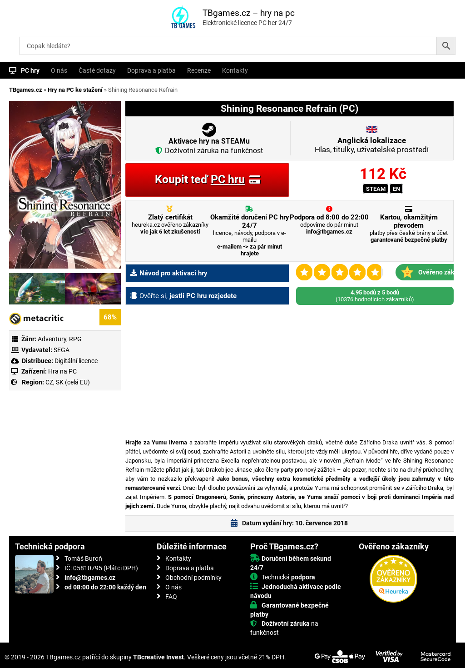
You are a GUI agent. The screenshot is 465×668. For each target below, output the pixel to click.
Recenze (199, 70)
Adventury (52, 339)
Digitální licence (75, 360)
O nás (59, 70)
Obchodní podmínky (193, 577)
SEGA (61, 350)
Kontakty (235, 70)
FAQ (171, 596)
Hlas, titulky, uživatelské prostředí (372, 145)
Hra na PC (62, 371)
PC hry (30, 70)
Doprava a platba (151, 70)
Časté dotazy (97, 70)
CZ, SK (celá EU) (67, 382)
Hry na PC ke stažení (75, 89)
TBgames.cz (25, 89)
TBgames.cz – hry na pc (249, 13)
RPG (75, 339)
